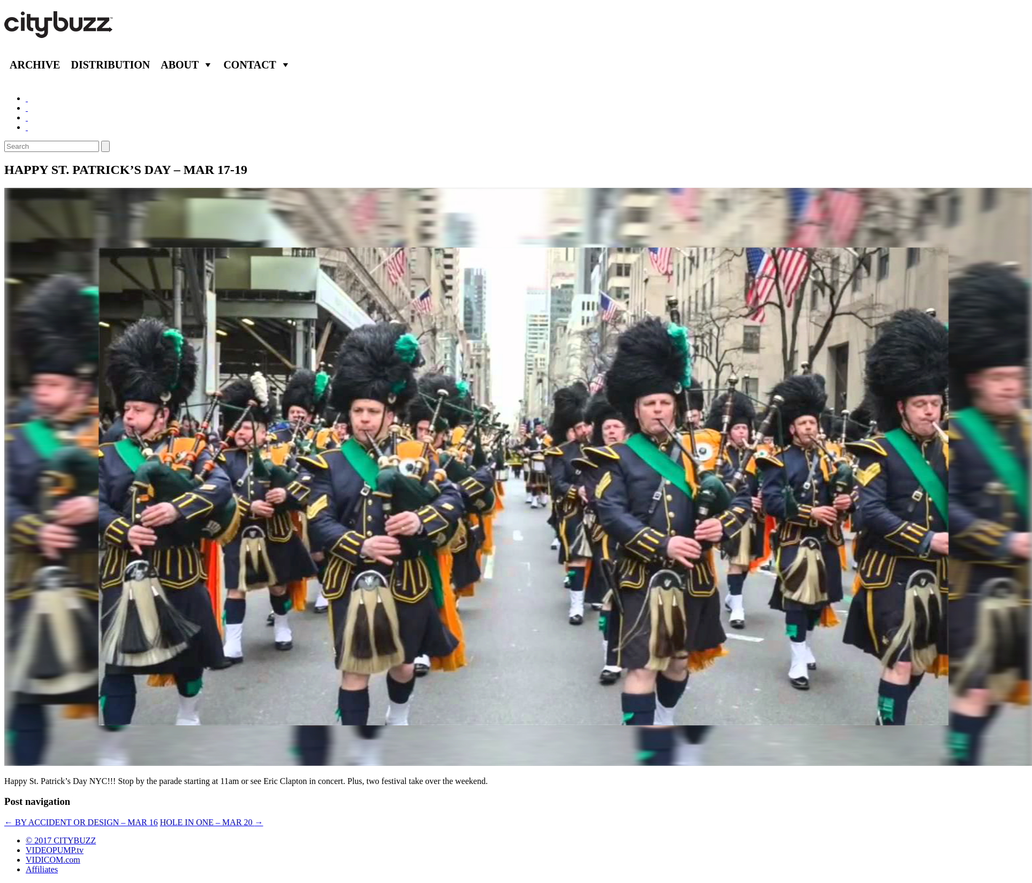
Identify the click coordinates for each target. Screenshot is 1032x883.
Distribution (110, 65)
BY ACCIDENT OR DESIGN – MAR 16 (81, 822)
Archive (35, 65)
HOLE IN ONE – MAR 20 (211, 822)
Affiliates (42, 869)
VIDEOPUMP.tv (55, 850)
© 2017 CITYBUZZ (61, 840)
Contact (249, 65)
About (180, 65)
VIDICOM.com (53, 859)
